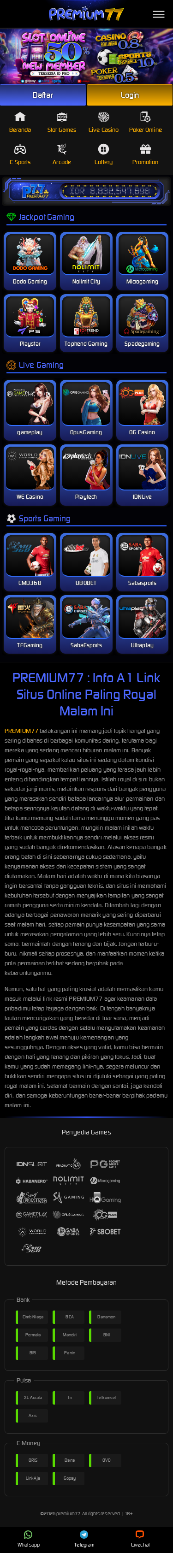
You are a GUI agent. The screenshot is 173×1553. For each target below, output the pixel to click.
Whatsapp (29, 1539)
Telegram (84, 1539)
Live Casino (104, 122)
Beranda (20, 122)
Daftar (43, 95)
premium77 (68, 1514)
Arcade (62, 154)
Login (130, 95)
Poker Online (145, 122)
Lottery (104, 154)
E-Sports (20, 154)
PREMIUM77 (21, 731)
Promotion (145, 154)
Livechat (140, 1539)
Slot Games (62, 122)
